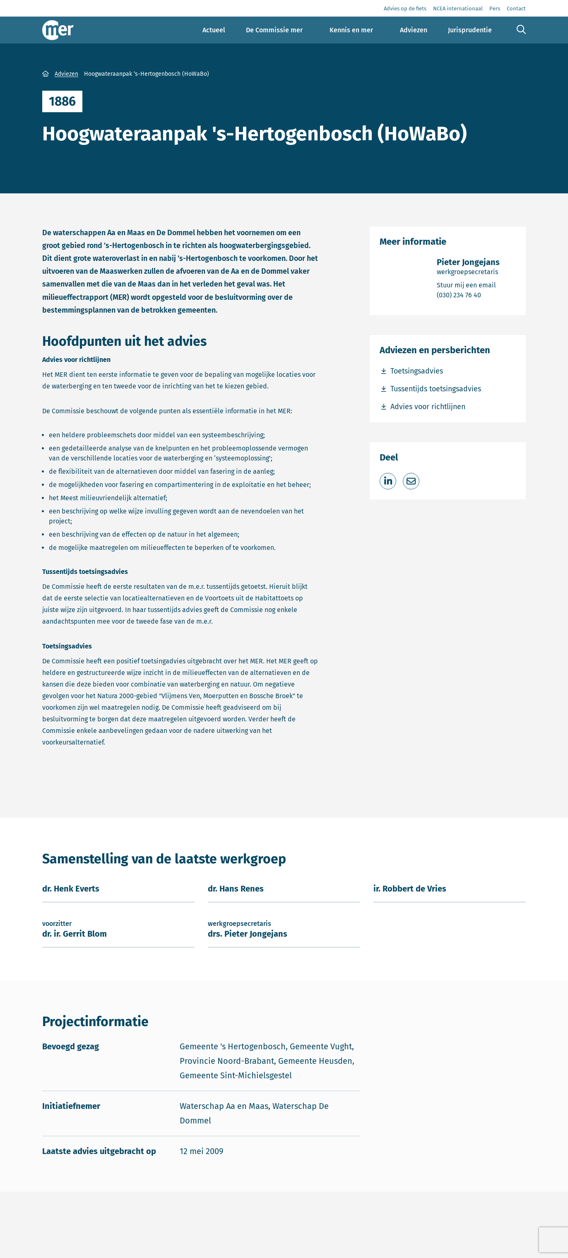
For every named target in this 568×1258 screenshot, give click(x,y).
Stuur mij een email (468, 284)
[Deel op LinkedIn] (388, 481)
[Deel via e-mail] (411, 481)
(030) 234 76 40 (468, 294)
